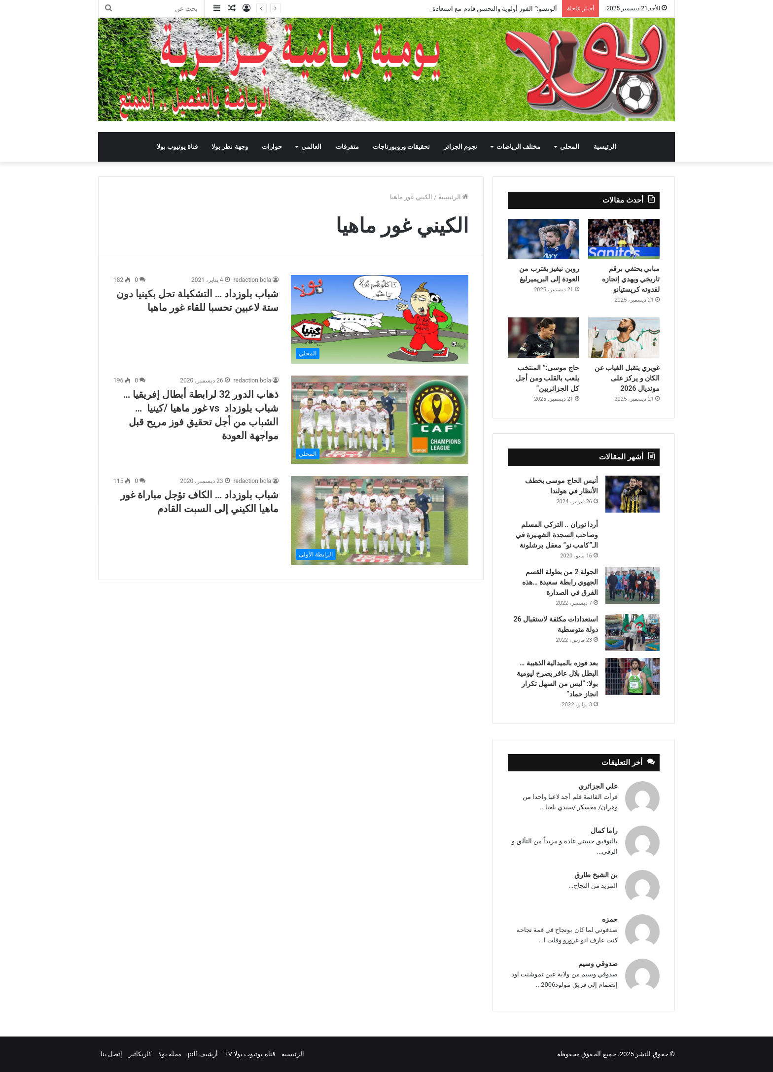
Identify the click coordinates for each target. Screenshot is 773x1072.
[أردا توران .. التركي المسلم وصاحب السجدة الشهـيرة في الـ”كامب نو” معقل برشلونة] (632, 533)
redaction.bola (252, 280)
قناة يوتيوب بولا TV (249, 1054)
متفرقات (347, 146)
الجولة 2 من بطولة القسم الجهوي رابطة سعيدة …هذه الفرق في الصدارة (560, 582)
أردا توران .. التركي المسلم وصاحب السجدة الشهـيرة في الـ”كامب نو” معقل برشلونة (557, 534)
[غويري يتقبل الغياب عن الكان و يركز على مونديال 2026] (624, 337)
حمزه (610, 919)
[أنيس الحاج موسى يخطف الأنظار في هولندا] (632, 494)
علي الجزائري (598, 786)
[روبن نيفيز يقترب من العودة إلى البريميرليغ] (543, 239)
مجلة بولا (169, 1054)
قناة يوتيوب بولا (177, 146)
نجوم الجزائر (460, 146)
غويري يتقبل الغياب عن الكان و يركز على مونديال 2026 (627, 378)
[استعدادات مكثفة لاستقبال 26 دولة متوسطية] (632, 632)
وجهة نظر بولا (229, 146)
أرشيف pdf (202, 1054)
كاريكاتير (140, 1054)
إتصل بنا (111, 1054)
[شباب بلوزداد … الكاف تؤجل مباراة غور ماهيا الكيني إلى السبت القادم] (379, 520)
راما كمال (604, 830)
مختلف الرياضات (518, 146)
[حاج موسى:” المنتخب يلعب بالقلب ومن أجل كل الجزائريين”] (543, 337)
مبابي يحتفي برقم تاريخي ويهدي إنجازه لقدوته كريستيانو (631, 279)
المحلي (569, 146)
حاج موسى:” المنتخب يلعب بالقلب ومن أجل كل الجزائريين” (547, 378)
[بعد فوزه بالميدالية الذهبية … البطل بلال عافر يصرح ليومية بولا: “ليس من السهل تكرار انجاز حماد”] (632, 676)
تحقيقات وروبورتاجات (401, 146)
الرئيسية (605, 146)
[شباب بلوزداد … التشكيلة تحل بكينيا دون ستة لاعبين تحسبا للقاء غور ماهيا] (379, 319)
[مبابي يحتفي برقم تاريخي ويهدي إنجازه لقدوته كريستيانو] (624, 239)
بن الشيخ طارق (596, 875)
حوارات (272, 146)
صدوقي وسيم (598, 964)
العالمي (311, 146)
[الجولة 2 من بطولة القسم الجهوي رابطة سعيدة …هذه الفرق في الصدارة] (632, 585)
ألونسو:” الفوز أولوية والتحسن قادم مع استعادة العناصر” (483, 8)
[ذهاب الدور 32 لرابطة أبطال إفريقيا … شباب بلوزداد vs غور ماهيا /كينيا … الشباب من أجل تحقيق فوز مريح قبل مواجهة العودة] (379, 420)
